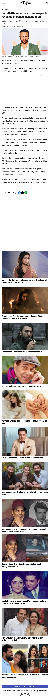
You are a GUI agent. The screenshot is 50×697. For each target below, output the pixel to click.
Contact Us (17, 686)
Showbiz (5, 9)
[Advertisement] (25, 90)
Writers (24, 686)
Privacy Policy (32, 686)
